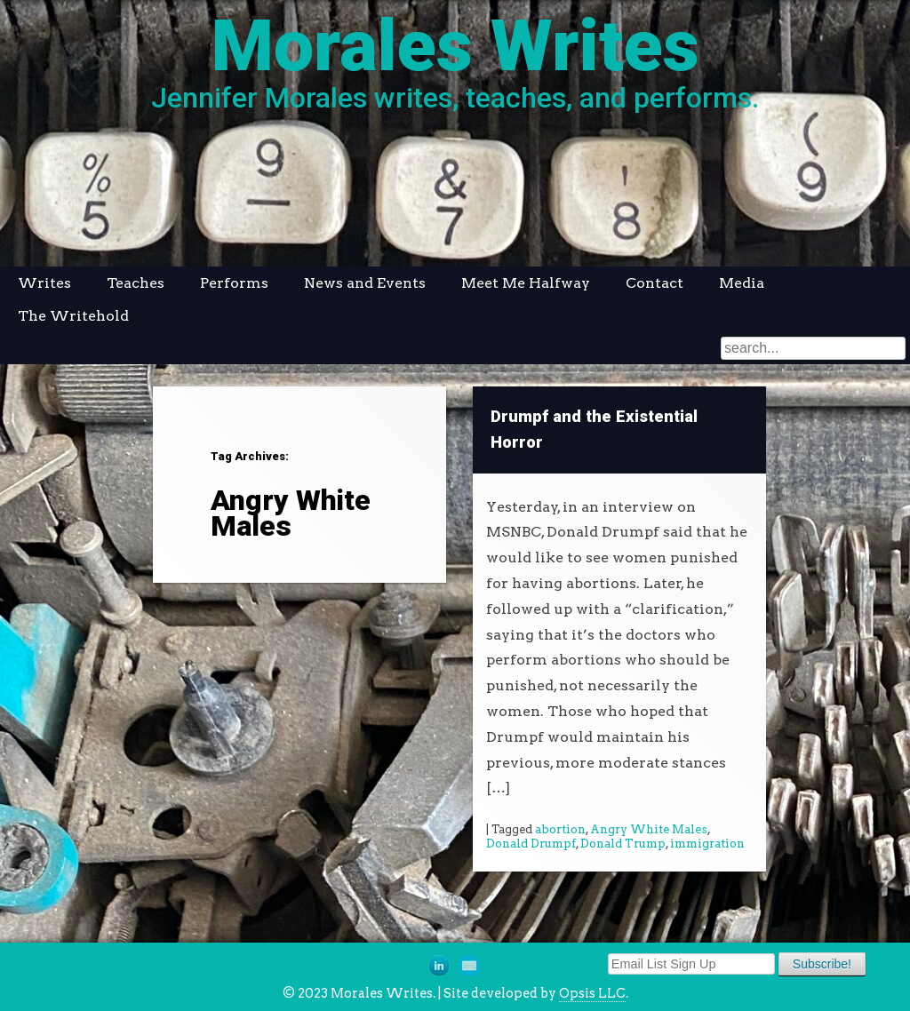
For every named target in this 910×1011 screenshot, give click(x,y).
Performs (234, 283)
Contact (654, 283)
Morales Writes (455, 46)
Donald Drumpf (531, 843)
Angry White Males (648, 829)
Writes (44, 283)
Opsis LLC (592, 993)
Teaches (135, 283)
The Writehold (73, 315)
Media (741, 283)
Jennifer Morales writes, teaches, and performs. (455, 98)
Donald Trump (623, 843)
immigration (707, 843)
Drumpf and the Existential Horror (594, 429)
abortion (560, 829)
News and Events (365, 283)
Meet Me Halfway (525, 283)
